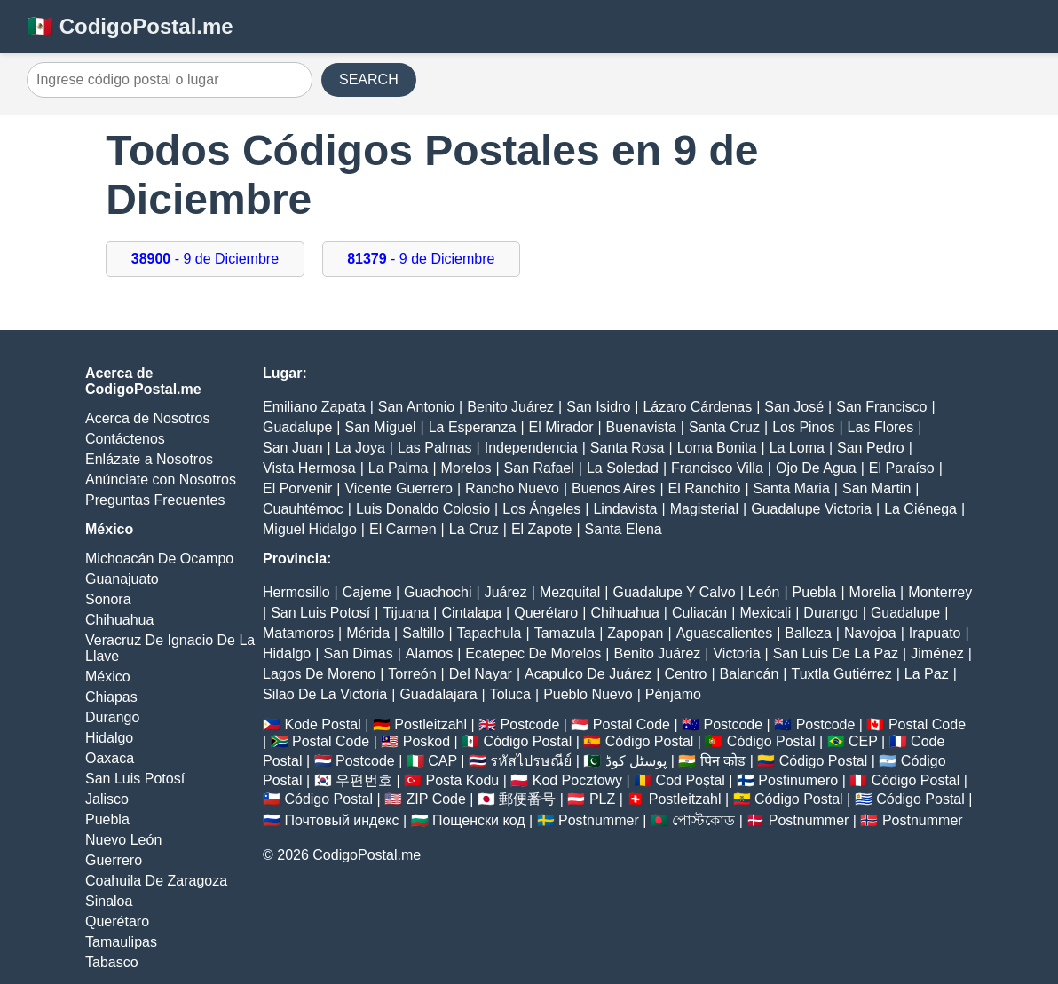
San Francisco (881, 406)
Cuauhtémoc (303, 508)
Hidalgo (109, 737)
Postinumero (798, 780)
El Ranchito (704, 488)
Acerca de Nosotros (147, 418)
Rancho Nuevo (512, 488)
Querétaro (117, 921)
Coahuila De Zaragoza (156, 880)
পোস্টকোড (703, 820)
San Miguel (379, 427)
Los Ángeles (541, 508)
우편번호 (364, 780)
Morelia (872, 592)
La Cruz (474, 529)
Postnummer (598, 820)
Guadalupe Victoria (811, 508)
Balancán (749, 673)
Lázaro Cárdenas (697, 406)
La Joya (360, 447)
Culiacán (699, 612)
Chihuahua (119, 619)
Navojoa (870, 633)
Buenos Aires (613, 488)
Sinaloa (108, 901)
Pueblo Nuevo (588, 694)
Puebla (107, 819)
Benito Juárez (510, 406)
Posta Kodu (462, 780)
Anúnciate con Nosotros (160, 479)
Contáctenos (125, 438)
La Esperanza (473, 427)
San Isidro (598, 406)
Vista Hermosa (309, 468)
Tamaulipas (121, 941)
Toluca (510, 694)
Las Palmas (435, 447)
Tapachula (489, 633)
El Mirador (561, 427)
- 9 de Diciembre (205, 258)
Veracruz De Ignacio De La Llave (170, 648)
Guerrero (113, 860)
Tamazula (564, 633)
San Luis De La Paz (835, 653)
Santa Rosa (627, 447)
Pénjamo (673, 694)
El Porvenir (297, 488)
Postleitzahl (430, 724)
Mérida (368, 633)
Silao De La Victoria (325, 694)
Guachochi (438, 592)
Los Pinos (803, 427)
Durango (112, 717)
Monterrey (940, 592)
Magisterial (704, 508)
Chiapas (111, 697)
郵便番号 (527, 799)
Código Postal (528, 741)
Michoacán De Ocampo (159, 558)
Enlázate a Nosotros (149, 459)
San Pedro (870, 447)
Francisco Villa (717, 468)
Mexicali (765, 612)
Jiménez (937, 653)
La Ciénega (920, 508)
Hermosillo (296, 592)
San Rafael (539, 468)
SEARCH (369, 79)
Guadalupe (297, 427)
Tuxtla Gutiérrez (841, 673)
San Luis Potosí (135, 778)
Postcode (530, 724)
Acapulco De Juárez (588, 673)
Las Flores (881, 427)
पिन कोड (723, 760)
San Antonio (416, 406)
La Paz (926, 673)
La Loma (797, 447)
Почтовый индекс (341, 820)
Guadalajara (438, 694)
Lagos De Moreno (319, 673)
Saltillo (423, 633)
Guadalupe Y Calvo (674, 592)
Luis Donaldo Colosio (423, 508)
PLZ (602, 799)
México (107, 676)
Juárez (506, 592)
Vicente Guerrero (398, 488)
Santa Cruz (724, 427)
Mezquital (570, 592)
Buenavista (641, 427)
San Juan (293, 447)
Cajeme (367, 592)
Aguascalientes (724, 633)
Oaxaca (109, 758)
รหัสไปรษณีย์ (531, 760)
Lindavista (625, 508)
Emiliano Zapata (314, 406)
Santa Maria (792, 488)
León (764, 592)
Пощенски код (478, 820)
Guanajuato (122, 578)
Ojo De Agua (816, 468)
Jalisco (107, 799)
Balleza (808, 633)
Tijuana (406, 612)
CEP (863, 741)
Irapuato (935, 633)
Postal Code (631, 724)
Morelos (466, 468)
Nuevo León (123, 839)
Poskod (426, 741)
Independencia (531, 447)
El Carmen (403, 529)
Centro (685, 673)
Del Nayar (480, 673)
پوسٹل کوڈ (636, 760)
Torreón (412, 673)
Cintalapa (471, 612)
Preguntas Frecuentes (155, 500)
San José (794, 406)
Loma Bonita (717, 447)
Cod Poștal (690, 780)
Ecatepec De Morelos (533, 653)
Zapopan (635, 633)
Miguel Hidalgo (310, 529)
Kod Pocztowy (577, 780)
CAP (442, 760)
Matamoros (298, 633)
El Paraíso (902, 468)
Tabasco (111, 962)
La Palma (398, 468)
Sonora (108, 599)
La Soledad (623, 468)
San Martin (876, 488)
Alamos (429, 653)
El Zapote (541, 529)
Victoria (736, 653)
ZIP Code (436, 799)
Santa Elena (623, 529)
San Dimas (357, 653)
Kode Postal (322, 724)
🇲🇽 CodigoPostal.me (130, 26)
